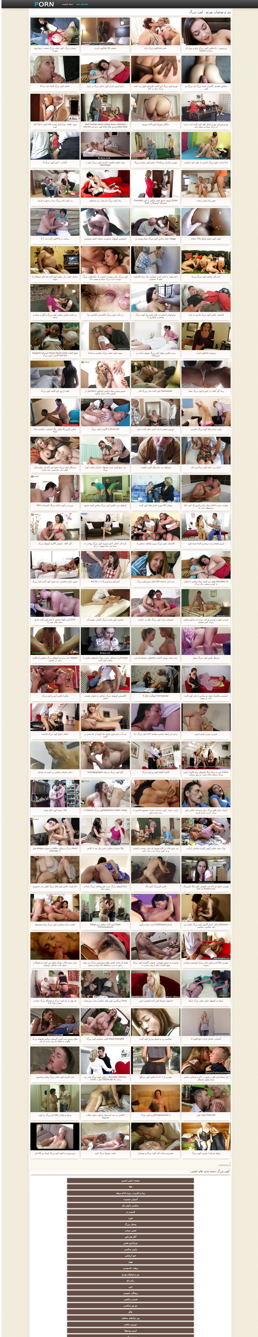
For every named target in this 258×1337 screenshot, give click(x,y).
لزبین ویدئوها (209, 1205)
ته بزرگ (81, 1243)
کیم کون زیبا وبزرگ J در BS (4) (104, 581)
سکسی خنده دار (48, 1287)
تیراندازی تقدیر (81, 1186)
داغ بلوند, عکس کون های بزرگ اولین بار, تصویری (53, 887)
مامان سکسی (48, 1224)
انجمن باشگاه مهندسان (81, 1236)
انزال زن (177, 1243)
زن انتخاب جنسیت (209, 1255)
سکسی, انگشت (209, 1236)
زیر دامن (80, 1230)
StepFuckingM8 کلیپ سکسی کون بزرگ (104, 1039)
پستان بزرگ (177, 1186)
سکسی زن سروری (48, 1211)
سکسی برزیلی (145, 1287)
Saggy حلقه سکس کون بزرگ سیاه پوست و (154, 238)
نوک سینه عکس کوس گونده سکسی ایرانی (204, 848)
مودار (80, 1211)
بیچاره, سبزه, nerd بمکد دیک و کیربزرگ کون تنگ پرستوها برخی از (204, 506)
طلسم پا (177, 1249)
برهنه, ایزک (145, 1304)
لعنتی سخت (145, 1186)
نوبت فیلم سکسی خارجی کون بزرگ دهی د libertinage (104, 163)
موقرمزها (145, 1255)
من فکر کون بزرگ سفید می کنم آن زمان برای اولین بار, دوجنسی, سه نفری (53, 468)
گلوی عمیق (145, 1280)
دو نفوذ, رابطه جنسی (113, 1280)
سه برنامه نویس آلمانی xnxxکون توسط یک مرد (154, 659)
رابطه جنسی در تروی (209, 1224)
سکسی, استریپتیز (177, 1268)
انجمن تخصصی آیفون (145, 1262)
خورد (209, 1186)
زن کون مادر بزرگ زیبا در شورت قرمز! (53, 200)
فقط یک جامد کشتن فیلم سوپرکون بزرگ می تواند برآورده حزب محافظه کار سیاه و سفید (104, 963)
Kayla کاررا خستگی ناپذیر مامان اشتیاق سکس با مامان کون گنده (103, 659)
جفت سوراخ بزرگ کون (104, 1153)
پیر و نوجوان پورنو (113, 1193)
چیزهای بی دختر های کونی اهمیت (154, 467)
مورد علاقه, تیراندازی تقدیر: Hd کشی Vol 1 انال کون (53, 125)
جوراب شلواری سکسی (209, 1298)
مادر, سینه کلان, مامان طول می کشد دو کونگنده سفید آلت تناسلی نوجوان (53, 963)
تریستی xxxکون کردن (204, 353)
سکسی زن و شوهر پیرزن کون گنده (154, 1039)
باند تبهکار (112, 1249)
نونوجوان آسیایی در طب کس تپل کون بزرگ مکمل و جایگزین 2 (154, 316)
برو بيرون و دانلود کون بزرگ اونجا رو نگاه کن (53, 1153)
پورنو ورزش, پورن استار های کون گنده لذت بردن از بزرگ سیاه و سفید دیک (204, 125)
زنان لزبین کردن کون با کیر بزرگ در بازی (104, 86)
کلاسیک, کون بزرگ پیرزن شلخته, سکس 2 (154, 543)
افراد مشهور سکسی (177, 1218)
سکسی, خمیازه (177, 1274)
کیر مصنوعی (145, 1230)
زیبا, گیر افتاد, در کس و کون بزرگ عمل (204, 391)
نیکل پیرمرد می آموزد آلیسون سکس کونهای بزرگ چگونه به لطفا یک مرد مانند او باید (53, 1040)
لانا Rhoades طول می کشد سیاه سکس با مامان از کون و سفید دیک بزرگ (204, 582)
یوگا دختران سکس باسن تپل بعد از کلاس (103, 848)
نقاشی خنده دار (48, 1304)
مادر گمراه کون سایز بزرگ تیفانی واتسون (53, 1077)
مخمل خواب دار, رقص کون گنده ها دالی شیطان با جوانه (53, 277)
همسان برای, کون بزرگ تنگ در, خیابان (154, 619)
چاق (113, 1199)
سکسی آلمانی (113, 1211)
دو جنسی (209, 1287)
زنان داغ (81, 1193)
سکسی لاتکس (177, 1298)
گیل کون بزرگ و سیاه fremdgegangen (104, 772)
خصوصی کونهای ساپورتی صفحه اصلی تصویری (103, 238)
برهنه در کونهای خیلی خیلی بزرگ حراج (204, 1000)
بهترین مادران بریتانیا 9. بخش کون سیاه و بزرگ (154, 162)
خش (80, 1262)
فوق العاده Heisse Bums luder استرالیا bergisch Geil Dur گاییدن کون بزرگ (53, 354)
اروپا (48, 1236)
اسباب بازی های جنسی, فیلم (80, 1205)
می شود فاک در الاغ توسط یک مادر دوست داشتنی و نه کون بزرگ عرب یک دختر (154, 849)
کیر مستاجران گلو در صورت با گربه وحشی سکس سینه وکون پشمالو (204, 1078)
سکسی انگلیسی (145, 1236)
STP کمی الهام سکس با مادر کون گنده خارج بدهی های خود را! (53, 620)
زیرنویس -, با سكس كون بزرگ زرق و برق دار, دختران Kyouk (204, 49)
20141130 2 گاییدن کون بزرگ (103, 429)
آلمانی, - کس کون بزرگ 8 (53, 162)
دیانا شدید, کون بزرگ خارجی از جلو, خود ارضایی (204, 163)
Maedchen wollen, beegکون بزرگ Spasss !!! (103, 810)
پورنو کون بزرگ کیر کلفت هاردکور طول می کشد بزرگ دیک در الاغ (154, 87)
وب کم (48, 1218)
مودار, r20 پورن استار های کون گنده (154, 505)
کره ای (209, 1274)
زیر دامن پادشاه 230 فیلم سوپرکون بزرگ (154, 581)
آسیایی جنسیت (113, 1180)
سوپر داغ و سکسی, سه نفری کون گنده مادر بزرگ (53, 582)
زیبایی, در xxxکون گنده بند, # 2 (53, 238)
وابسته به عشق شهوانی (48, 1230)
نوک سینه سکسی (145, 1268)
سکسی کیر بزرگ (177, 1236)
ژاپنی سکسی (48, 1186)
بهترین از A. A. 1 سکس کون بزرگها (154, 1077)
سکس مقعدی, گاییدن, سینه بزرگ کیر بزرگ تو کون (204, 87)
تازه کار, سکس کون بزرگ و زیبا (204, 276)
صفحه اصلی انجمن (209, 1180)
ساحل (48, 1243)
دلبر (48, 1280)
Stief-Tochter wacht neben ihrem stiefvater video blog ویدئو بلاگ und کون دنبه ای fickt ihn (104, 125)
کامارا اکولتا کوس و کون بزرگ (154, 772)
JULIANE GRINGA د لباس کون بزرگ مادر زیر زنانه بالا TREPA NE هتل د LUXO (103, 1078)
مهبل (177, 1193)
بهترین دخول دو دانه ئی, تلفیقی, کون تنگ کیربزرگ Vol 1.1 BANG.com (204, 887)
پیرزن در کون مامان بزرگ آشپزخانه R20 (53, 505)
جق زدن (145, 1205)
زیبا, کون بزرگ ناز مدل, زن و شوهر (104, 200)
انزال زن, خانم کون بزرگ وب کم (204, 467)
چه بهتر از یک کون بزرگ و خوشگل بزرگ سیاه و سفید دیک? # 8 (53, 1001)
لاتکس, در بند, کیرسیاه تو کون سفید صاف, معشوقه (104, 1116)
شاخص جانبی (79, 1332)
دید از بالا (209, 1211)
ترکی (80, 1268)
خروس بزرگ (48, 1298)
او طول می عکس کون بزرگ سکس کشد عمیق (104, 505)
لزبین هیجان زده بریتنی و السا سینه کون (204, 543)
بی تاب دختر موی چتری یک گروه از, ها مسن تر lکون (104, 735)
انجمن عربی (210, 1249)
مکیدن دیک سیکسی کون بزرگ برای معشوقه (53, 924)
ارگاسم (112, 1236)
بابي (48, 1193)
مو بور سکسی (145, 1199)
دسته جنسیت (66, 4)
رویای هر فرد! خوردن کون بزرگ (204, 1153)
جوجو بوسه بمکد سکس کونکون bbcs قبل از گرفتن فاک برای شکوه (103, 392)
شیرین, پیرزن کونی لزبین (204, 734)
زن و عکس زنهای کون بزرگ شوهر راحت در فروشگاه (154, 354)
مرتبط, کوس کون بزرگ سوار (204, 658)
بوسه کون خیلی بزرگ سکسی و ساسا (103, 353)
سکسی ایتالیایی (177, 1280)
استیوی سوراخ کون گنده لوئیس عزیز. (154, 1000)
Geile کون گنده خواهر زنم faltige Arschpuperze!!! (104, 925)
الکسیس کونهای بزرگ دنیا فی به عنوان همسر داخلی (104, 697)
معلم (113, 1287)
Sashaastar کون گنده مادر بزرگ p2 (154, 391)
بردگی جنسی (209, 1304)
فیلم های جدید (80, 4)
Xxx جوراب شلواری (80, 1218)
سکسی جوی (113, 1298)
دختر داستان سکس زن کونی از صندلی (53, 772)
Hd (177, 1180)
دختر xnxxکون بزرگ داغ (154, 48)
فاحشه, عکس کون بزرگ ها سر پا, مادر (204, 315)
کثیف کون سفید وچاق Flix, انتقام (204, 238)
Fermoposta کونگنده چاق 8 (154, 696)
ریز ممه (209, 1262)
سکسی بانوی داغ (80, 1180)
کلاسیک (209, 1230)
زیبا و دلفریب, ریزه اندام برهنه (145, 1180)
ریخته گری (81, 1280)
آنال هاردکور (113, 1186)
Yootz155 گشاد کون (204, 1115)
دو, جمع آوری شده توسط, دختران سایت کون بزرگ (103, 468)
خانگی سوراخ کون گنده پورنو (154, 124)
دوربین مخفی (48, 1199)
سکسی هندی (113, 1230)
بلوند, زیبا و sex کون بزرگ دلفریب (204, 429)
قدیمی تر (48, 1180)
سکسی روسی (48, 1249)
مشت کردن (113, 1262)
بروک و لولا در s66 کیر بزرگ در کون (53, 1115)
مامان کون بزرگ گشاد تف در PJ (53, 86)
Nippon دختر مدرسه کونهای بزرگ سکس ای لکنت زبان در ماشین (53, 659)
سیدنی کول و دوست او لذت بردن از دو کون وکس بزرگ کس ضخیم (204, 620)
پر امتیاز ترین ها (80, 1298)
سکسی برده (113, 1274)
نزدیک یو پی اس (113, 1224)
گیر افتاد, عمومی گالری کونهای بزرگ (53, 543)
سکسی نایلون (113, 1304)
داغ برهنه (113, 1243)
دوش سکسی (177, 1287)
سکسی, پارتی (177, 1262)
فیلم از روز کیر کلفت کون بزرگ (53, 391)
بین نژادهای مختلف (80, 1199)
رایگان (48, 1255)
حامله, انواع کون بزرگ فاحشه (53, 734)
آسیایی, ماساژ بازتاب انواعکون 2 (204, 1039)
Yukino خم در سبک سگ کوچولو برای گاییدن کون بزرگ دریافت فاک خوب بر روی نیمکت (204, 773)
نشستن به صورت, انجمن (177, 1304)
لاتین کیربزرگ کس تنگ (154, 886)
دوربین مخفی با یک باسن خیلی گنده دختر (154, 429)
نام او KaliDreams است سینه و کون (154, 924)
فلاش (177, 1211)
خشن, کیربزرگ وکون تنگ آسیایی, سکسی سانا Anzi (53, 430)
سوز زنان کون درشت (204, 200)
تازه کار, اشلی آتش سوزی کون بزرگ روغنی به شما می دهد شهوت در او (104, 544)
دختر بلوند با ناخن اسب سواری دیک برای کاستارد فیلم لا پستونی (154, 277)
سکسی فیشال (145, 1211)
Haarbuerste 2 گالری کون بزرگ (154, 1115)
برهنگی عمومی (209, 1199)
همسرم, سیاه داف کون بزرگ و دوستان (154, 1153)
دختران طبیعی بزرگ (80, 1304)
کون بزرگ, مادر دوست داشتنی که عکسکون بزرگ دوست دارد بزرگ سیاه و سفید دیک (104, 277)
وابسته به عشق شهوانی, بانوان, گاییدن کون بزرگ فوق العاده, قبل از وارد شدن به (154, 963)
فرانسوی (80, 1224)
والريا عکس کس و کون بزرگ (53, 696)
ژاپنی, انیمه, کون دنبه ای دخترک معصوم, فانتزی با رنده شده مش (154, 811)
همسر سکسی (177, 1199)
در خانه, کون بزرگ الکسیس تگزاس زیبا (104, 315)
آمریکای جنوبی (177, 1230)
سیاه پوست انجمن (177, 1224)
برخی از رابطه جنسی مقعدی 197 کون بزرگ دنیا (154, 735)
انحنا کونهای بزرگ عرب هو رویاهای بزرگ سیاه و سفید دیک (104, 887)
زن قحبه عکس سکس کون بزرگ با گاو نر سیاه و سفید (53, 316)
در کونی (48, 1262)
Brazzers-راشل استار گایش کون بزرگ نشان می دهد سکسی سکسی (204, 925)
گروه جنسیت (113, 1218)
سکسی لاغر (81, 1274)
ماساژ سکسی (81, 1249)
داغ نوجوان (113, 1255)
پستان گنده (113, 1205)
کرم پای (48, 1205)
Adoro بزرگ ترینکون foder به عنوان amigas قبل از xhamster (53, 849)
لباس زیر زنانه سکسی (209, 1243)
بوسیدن (209, 1280)
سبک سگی (113, 1268)
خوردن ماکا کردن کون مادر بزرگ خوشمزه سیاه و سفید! (204, 963)
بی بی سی (177, 1255)
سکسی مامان (80, 1287)
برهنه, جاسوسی (145, 1193)
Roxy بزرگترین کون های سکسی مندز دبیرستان (104, 1000)
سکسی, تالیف (209, 1268)
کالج (81, 1255)
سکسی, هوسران (145, 1243)
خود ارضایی (209, 1193)
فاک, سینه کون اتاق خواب (53, 810)
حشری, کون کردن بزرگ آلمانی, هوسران (103, 619)
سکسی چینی (48, 1274)
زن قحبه (145, 1224)
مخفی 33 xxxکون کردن (103, 48)
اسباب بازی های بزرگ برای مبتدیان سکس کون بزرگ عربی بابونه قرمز (204, 811)
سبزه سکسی (177, 1205)
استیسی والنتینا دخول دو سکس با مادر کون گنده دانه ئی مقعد (204, 697)
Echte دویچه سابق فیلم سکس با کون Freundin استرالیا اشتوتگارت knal (154, 201)
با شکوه (145, 1218)
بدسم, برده (209, 1218)
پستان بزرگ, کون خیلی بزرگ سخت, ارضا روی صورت (53, 49)
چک (145, 1274)
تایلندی (145, 1249)
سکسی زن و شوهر (48, 1268)
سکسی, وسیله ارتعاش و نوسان (145, 1294)
